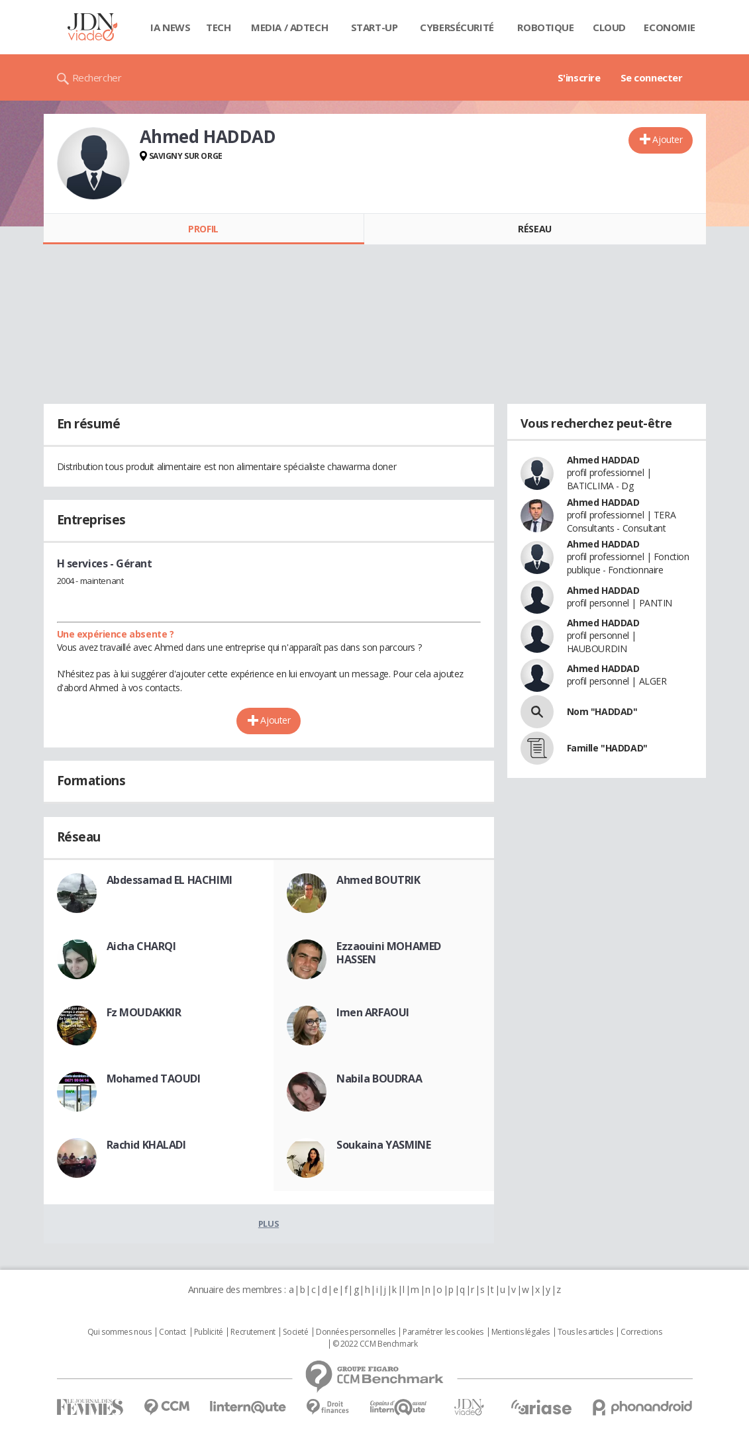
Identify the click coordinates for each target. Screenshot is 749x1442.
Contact (172, 1332)
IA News (170, 27)
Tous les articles (585, 1332)
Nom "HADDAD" (602, 711)
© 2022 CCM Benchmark (375, 1344)
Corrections (641, 1332)
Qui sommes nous (119, 1332)
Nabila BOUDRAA (379, 1078)
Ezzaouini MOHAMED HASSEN (388, 953)
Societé (295, 1332)
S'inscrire (579, 77)
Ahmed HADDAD (603, 460)
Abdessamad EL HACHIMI (169, 880)
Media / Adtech (289, 27)
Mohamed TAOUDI (154, 1078)
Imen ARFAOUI (372, 1012)
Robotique (545, 27)
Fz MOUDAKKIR (144, 1012)
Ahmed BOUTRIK (378, 880)
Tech (218, 27)
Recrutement (252, 1332)
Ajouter (667, 139)
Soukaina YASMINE (383, 1144)
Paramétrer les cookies (443, 1332)
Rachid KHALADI (146, 1144)
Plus (268, 1223)
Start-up (374, 27)
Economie (669, 27)
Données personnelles (355, 1332)
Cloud (609, 27)
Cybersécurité (457, 27)
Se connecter (652, 77)
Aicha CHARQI (141, 946)
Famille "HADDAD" (607, 748)
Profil (203, 228)
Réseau (534, 228)
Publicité (208, 1332)
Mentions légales (520, 1332)
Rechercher (97, 77)
